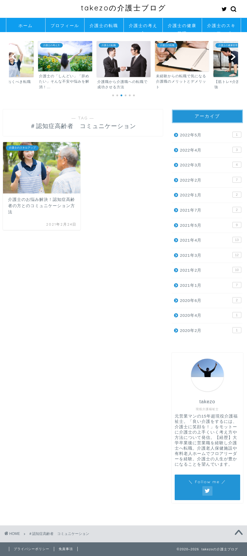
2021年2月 (210, 270)
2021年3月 (210, 255)
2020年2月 (210, 330)
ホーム (25, 25)
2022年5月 (210, 135)
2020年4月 (210, 315)
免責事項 (66, 549)
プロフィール (65, 25)
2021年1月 (210, 285)
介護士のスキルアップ (221, 27)
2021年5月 (210, 225)
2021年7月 (210, 210)
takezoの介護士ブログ (123, 7)
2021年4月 (210, 240)
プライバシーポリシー (31, 549)
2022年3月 (210, 165)
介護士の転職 (104, 25)
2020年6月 (210, 300)
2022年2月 (210, 180)
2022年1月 (210, 195)
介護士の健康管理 (182, 27)
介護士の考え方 (143, 27)
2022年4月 (210, 150)
